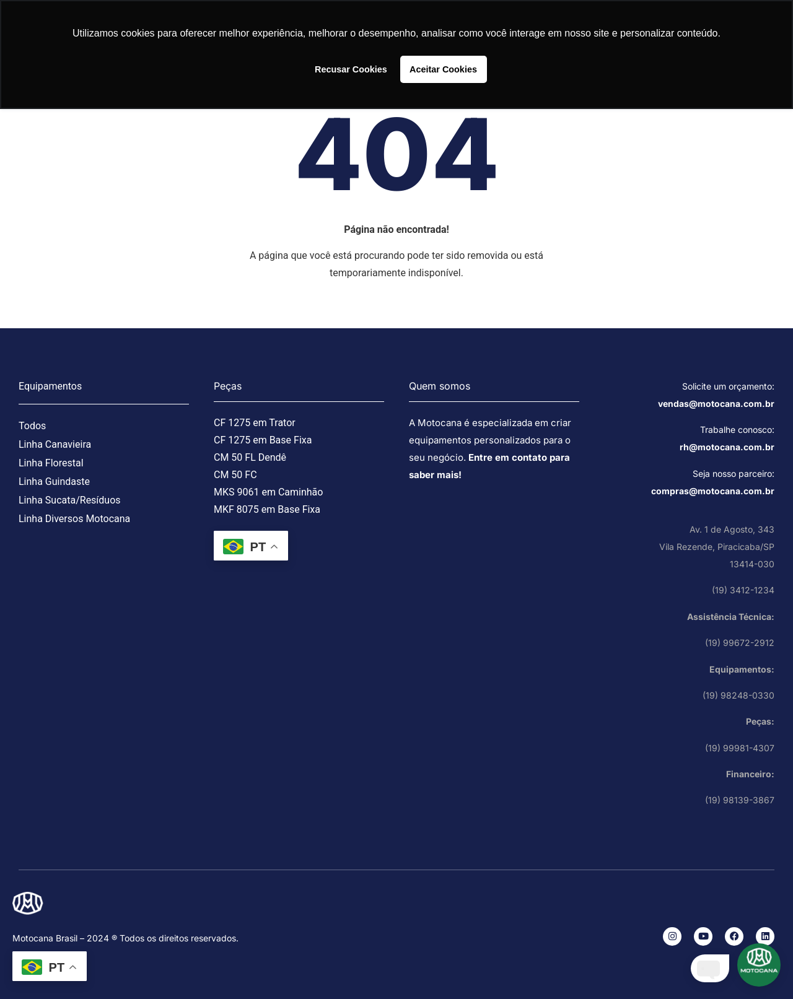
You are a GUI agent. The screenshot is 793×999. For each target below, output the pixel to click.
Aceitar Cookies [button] (443, 69)
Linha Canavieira (55, 444)
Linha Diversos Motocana (74, 519)
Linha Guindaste (54, 481)
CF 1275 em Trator (255, 423)
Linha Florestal (51, 463)
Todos (32, 426)
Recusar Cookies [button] (351, 69)
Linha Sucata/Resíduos (70, 500)
